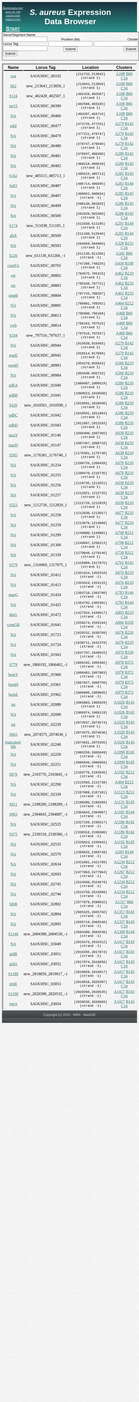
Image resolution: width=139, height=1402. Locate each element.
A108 (120, 74)
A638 (119, 433)
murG (13, 595)
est (13, 275)
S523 (13, 505)
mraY (13, 435)
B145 (129, 193)
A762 (119, 562)
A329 (119, 243)
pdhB (13, 395)
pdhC (13, 415)
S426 (13, 405)
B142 (129, 123)
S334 (13, 335)
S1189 (13, 974)
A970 (119, 652)
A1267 (119, 872)
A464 (119, 303)
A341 (120, 253)
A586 (119, 383)
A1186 (119, 822)
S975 (13, 834)
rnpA (13, 1004)
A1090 (119, 752)
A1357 (119, 912)
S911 (13, 804)
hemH (13, 684)
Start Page (13, 31)
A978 (119, 662)
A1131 (119, 802)
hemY (13, 674)
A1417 (119, 942)
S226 (13, 255)
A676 (119, 463)
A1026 (119, 702)
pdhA (13, 385)
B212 (129, 303)
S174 (13, 225)
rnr (13, 285)
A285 (119, 193)
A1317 (120, 902)
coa (13, 76)
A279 (119, 123)
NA (13, 116)
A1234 (119, 862)
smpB (13, 295)
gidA (13, 964)
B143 (129, 173)
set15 (13, 106)
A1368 (119, 932)
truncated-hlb (13, 744)
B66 (129, 74)
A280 (119, 153)
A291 (119, 223)
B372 (129, 662)
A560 (119, 363)
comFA (13, 265)
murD (13, 445)
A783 (119, 592)
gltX (13, 235)
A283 (119, 183)
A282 (119, 173)
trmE (13, 984)
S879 (13, 774)
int (13, 704)
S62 (13, 86)
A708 (119, 533)
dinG (13, 615)
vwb (13, 325)
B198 (129, 263)
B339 (129, 622)
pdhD (13, 425)
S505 (13, 455)
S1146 (13, 934)
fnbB (13, 904)
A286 (119, 203)
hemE (13, 694)
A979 (119, 682)
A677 (119, 513)
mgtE (13, 355)
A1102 (119, 772)
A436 (119, 263)
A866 (119, 622)
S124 (13, 96)
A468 (120, 313)
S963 (13, 814)
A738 (119, 552)
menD (13, 365)
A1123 (119, 792)
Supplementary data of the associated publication (13, 13)
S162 (13, 176)
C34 (124, 78)
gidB (13, 954)
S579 (13, 565)
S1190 (13, 994)
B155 (129, 243)
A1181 (119, 812)
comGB (13, 625)
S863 (13, 734)
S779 (13, 664)
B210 (129, 273)
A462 (119, 273)
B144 (129, 183)
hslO (13, 186)
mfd (13, 126)
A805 (119, 612)
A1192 (119, 842)
